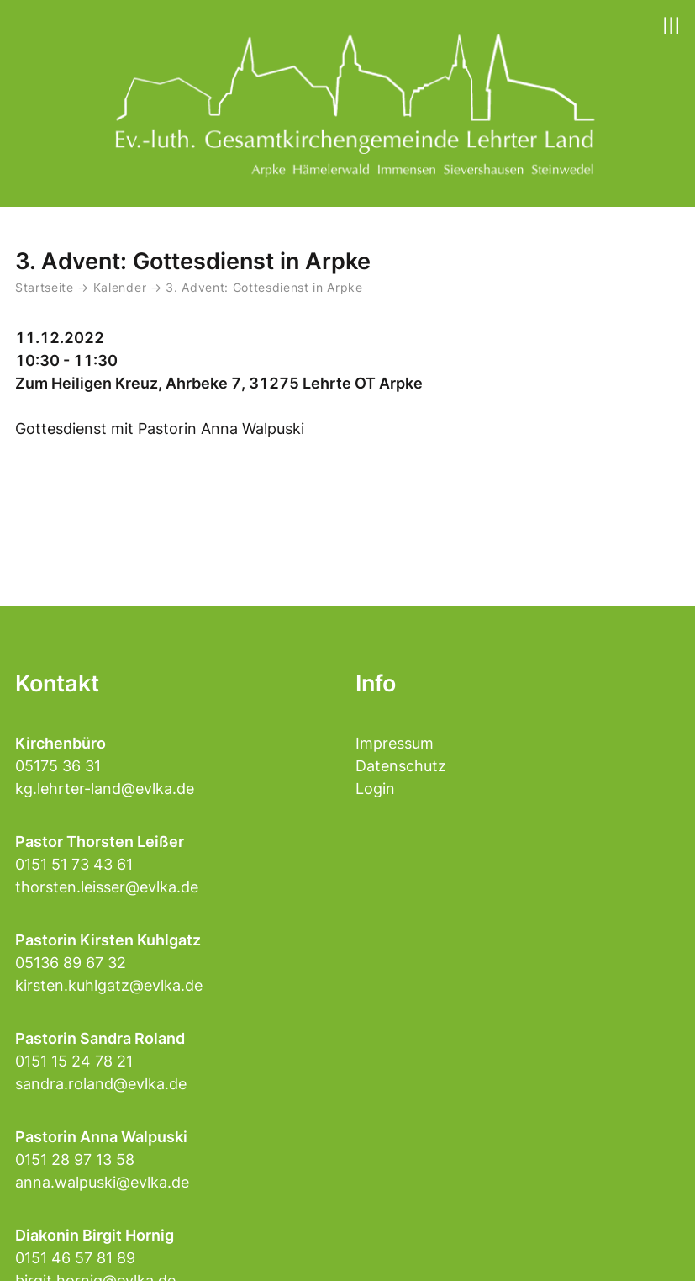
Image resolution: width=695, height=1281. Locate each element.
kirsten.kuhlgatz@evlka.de (109, 985)
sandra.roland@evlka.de (101, 1084)
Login (375, 788)
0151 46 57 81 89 (75, 1258)
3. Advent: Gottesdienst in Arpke (264, 287)
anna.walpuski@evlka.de (102, 1182)
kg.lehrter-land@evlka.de (104, 788)
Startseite (44, 287)
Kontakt (57, 683)
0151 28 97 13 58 (74, 1159)
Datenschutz (400, 766)
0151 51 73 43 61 (74, 864)
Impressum (394, 743)
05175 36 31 (58, 766)
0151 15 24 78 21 (74, 1061)
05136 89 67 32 (70, 962)
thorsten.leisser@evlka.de (106, 887)
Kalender (121, 287)
